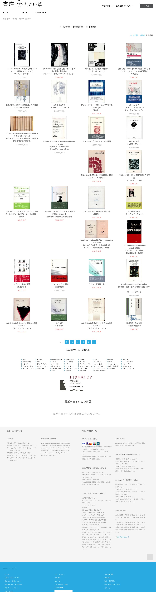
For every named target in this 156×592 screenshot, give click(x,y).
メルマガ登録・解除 (61, 556)
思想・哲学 (6, 19)
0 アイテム (146, 6)
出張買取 (107, 549)
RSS (56, 559)
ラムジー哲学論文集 (96, 255)
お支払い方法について (12, 549)
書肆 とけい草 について (112, 556)
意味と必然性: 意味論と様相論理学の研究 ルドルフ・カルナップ (22, 181)
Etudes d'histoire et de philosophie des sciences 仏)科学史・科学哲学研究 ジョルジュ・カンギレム (59, 145)
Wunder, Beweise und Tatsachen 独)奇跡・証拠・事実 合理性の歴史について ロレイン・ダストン (134, 259)
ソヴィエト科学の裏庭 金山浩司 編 (21, 257)
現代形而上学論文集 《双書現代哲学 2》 (134, 295)
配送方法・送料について (13, 552)
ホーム (7, 545)
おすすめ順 (133, 35)
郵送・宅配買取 (109, 552)
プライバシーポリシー (12, 559)
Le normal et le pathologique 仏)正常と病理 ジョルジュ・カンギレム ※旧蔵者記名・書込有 (134, 220)
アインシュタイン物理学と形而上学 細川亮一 (21, 218)
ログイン (129, 6)
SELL (25, 13)
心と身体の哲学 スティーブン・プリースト (59, 106)
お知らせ (107, 559)
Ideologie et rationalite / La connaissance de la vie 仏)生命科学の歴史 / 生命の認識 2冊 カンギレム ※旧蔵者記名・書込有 (97, 215)
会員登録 (119, 6)
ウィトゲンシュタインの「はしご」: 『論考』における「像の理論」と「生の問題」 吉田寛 (97, 182)
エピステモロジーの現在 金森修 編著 (59, 257)
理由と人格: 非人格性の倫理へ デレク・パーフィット (96, 70)
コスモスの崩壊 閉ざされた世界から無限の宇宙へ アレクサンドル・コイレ (21, 296)
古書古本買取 (108, 545)
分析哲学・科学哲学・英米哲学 (21, 19)
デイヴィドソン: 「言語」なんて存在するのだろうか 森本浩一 (97, 107)
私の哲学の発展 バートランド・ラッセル (59, 218)
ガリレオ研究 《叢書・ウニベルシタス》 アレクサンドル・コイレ (134, 107)
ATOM (61, 559)
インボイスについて (123, 508)
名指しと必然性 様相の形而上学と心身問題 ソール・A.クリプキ (59, 182)
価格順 (142, 35)
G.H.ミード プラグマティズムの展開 (97, 141)
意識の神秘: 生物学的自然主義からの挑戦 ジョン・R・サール (22, 106)
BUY (8, 13)
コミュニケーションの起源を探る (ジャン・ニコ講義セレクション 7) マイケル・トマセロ (22, 71)
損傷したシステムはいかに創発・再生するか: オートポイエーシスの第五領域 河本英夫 (134, 71)
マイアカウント (108, 6)
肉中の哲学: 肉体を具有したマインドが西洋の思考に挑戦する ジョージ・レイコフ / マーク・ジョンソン (59, 71)
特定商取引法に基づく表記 (13, 556)
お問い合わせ (9, 562)
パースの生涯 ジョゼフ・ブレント (134, 142)
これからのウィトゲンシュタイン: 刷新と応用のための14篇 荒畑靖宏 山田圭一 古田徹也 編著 (134, 182)
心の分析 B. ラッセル (59, 295)
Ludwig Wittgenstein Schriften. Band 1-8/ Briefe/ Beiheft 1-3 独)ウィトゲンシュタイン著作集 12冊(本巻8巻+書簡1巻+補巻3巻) (22, 137)
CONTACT (40, 13)
